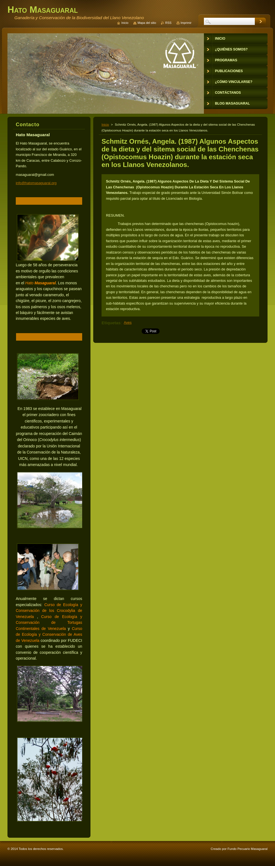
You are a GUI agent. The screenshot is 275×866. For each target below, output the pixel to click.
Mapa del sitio (147, 22)
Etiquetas (111, 322)
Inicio (105, 124)
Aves (127, 322)
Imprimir (186, 22)
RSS (168, 22)
